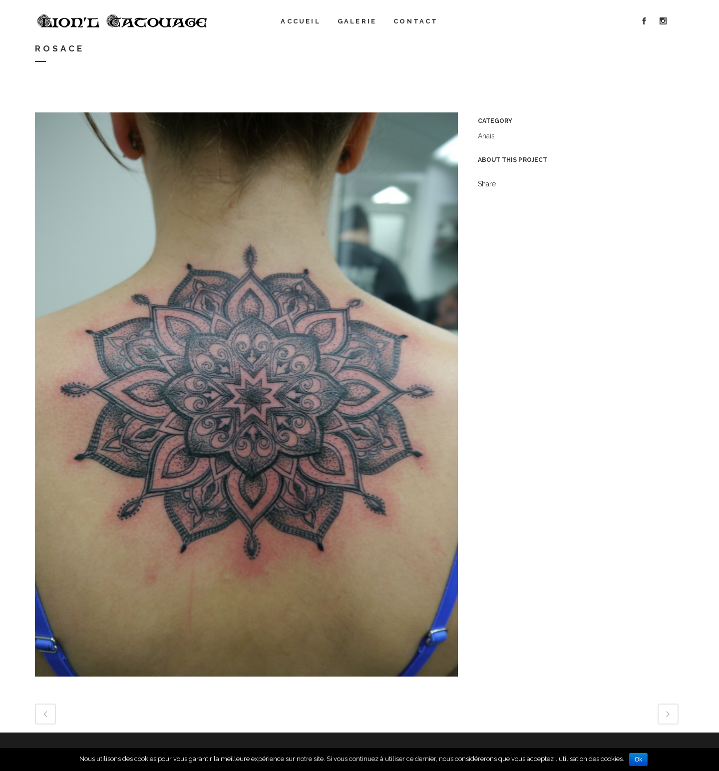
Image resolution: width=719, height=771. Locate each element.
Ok (638, 759)
